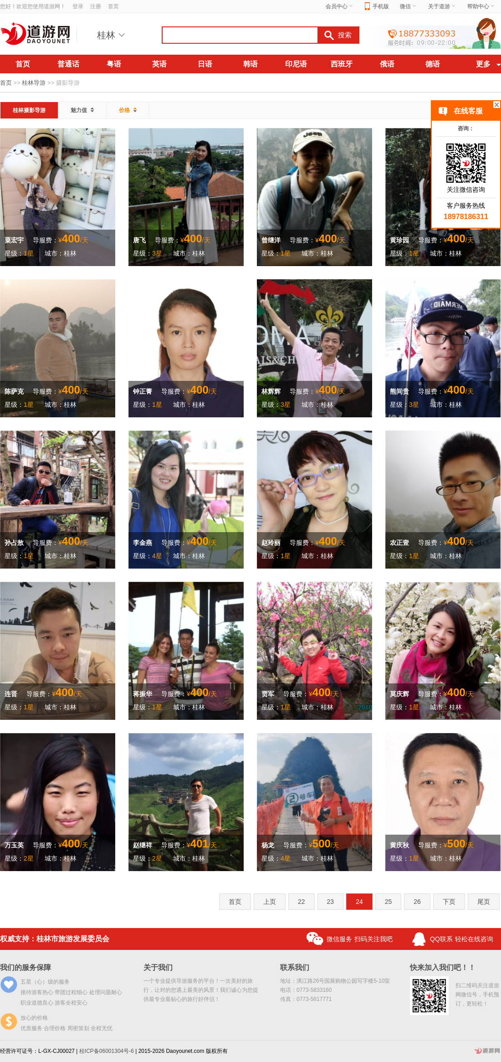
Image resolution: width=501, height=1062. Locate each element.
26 (417, 901)
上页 (269, 901)
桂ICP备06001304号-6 (106, 1051)
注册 (95, 6)
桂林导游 (34, 82)
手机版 (377, 6)
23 (330, 901)
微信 (408, 6)
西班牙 (342, 64)
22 (301, 901)
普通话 (68, 64)
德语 (432, 64)
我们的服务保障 (25, 967)
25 (388, 901)
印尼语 (296, 64)
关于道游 (442, 6)
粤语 (114, 64)
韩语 (250, 64)
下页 (449, 901)
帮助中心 (481, 6)
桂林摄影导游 (29, 110)
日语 (205, 64)
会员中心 (340, 6)
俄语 (387, 64)
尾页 (483, 901)
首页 (113, 6)
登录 (77, 6)
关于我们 (158, 967)
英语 (159, 64)
